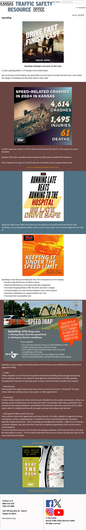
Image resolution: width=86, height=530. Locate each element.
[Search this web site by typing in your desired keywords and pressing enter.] (72, 2)
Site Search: (57, 2)
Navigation (82, 8)
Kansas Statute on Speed (43, 443)
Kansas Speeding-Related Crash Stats (43, 167)
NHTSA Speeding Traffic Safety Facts (43, 490)
